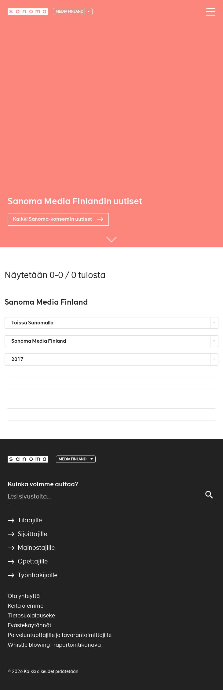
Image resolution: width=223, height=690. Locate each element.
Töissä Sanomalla (32, 323)
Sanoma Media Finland (39, 341)
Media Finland (70, 11)
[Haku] (209, 495)
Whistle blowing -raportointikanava (54, 644)
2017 (17, 359)
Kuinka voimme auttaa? (43, 484)
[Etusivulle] (28, 11)
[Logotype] (28, 459)
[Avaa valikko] (209, 12)
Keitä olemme (25, 605)
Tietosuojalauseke (31, 615)
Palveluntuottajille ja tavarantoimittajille (60, 634)
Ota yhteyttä (24, 595)
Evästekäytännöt (29, 625)
